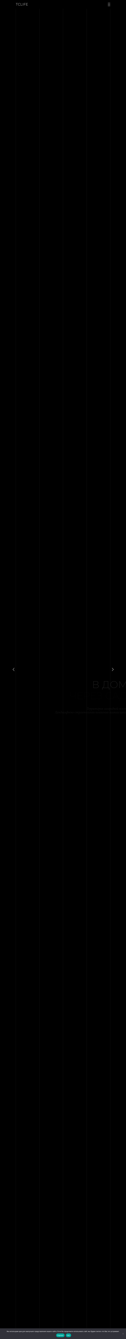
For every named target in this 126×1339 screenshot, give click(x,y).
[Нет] (123, 1333)
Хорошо (60, 1335)
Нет (68, 1335)
